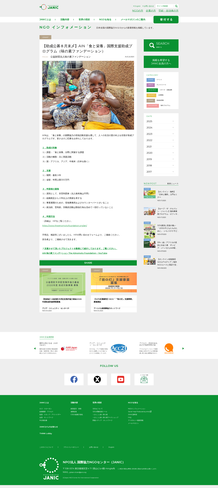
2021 (149, 162)
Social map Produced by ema (139, 414)
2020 (149, 171)
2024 (149, 137)
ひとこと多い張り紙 (101, 417)
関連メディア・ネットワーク (102, 423)
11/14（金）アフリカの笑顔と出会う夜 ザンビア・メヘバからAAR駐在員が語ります (167, 264)
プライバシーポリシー (73, 450)
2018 (149, 187)
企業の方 (151, 10)
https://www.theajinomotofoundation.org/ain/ (66, 228)
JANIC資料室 (132, 417)
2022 (149, 154)
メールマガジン (133, 426)
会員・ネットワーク (46, 420)
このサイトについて (46, 450)
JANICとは (45, 22)
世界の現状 (84, 22)
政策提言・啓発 (76, 412)
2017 (149, 196)
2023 (149, 146)
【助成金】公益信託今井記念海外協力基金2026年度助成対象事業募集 (62, 304)
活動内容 (64, 22)
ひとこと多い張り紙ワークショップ (106, 420)
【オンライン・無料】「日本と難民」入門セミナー (167, 218)
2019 (149, 179)
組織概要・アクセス (46, 414)
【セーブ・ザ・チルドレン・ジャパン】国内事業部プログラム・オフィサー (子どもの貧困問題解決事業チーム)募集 (167, 233)
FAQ (129, 420)
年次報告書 (43, 423)
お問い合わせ (149, 6)
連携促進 (74, 414)
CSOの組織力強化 (77, 417)
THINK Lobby (47, 436)
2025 (149, 129)
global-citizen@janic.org (82, 475)
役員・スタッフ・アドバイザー (50, 417)
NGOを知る (105, 22)
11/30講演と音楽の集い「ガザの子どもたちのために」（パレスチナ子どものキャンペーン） (167, 249)
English (138, 6)
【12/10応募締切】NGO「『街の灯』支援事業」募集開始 (114, 304)
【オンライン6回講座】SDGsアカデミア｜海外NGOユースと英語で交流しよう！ (167, 279)
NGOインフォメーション (136, 412)
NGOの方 (137, 10)
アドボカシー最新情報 (135, 423)
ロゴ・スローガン (45, 412)
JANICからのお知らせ (50, 429)
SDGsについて (98, 412)
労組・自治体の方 (168, 10)
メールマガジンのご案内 (133, 22)
